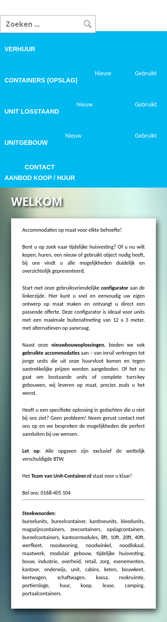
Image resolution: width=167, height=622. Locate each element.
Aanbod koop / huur (39, 177)
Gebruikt (146, 73)
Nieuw (103, 73)
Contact (40, 167)
